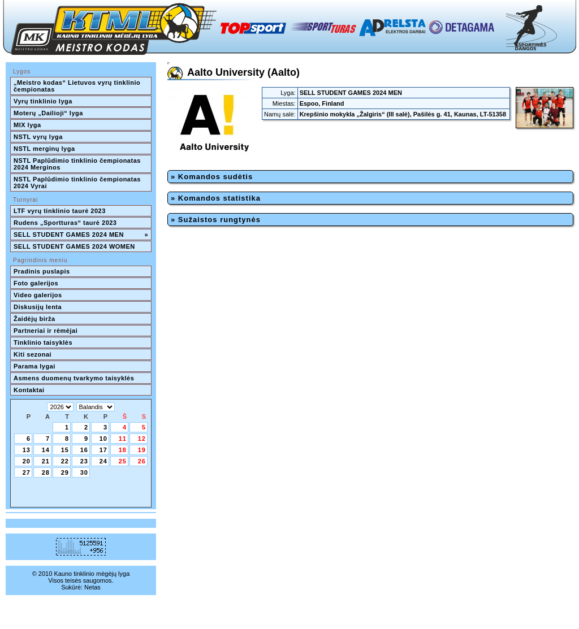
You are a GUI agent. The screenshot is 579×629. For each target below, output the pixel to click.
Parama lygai (34, 366)
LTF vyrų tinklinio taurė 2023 (60, 210)
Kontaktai (29, 390)
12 (142, 438)
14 (46, 449)
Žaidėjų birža (34, 318)
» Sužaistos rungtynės (216, 219)
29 (65, 472)
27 (27, 472)
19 (142, 449)
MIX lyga (27, 125)
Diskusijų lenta (38, 306)
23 (84, 461)
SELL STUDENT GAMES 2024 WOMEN (74, 246)
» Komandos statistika (216, 198)
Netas (92, 587)
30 (84, 472)
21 (46, 461)
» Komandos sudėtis (212, 176)
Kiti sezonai (32, 354)
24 (103, 461)
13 (27, 449)
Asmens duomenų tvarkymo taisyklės (74, 378)
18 (123, 449)
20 (27, 461)
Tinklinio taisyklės (43, 342)
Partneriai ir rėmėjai (45, 330)
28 (46, 472)
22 (65, 461)
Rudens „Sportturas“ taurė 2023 (65, 222)
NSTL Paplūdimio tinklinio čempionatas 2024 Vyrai (78, 182)
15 (65, 449)
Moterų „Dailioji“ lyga (48, 113)
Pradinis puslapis (42, 271)
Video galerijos (38, 295)
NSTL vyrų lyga (38, 136)
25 (123, 461)
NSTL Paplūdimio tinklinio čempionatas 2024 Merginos (78, 164)
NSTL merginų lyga (44, 148)
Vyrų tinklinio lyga (43, 101)
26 (142, 461)
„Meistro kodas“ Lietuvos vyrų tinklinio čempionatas (78, 86)
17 (103, 449)
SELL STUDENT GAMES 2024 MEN (81, 234)
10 (103, 438)
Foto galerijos (36, 283)
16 (84, 449)
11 (123, 438)
